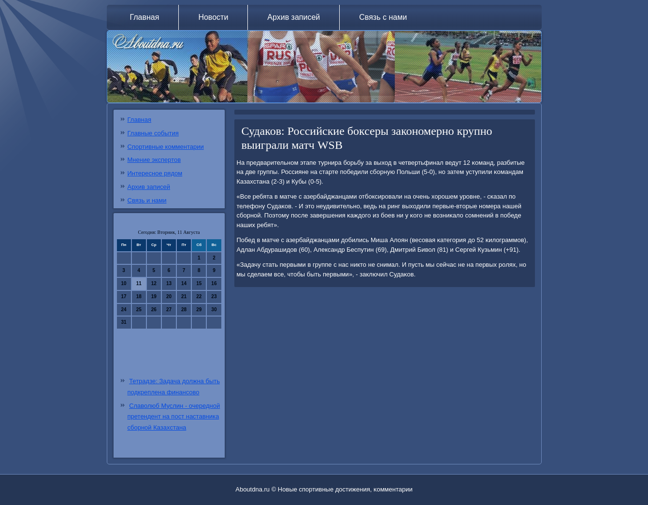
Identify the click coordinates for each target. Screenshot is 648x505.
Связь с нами (383, 17)
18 (139, 296)
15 (199, 283)
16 (213, 283)
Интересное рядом (155, 173)
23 (213, 296)
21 (184, 296)
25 (139, 309)
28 (184, 309)
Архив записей (293, 17)
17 (124, 296)
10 (124, 283)
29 (199, 309)
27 (169, 309)
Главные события (153, 133)
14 (184, 283)
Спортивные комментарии (166, 146)
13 (169, 283)
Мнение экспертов (154, 159)
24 (124, 309)
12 (154, 283)
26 (154, 309)
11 (139, 283)
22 (199, 296)
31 (124, 322)
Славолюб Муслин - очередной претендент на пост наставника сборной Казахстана (174, 417)
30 (213, 309)
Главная (144, 17)
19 (154, 296)
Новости (213, 17)
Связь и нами (147, 200)
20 (169, 296)
